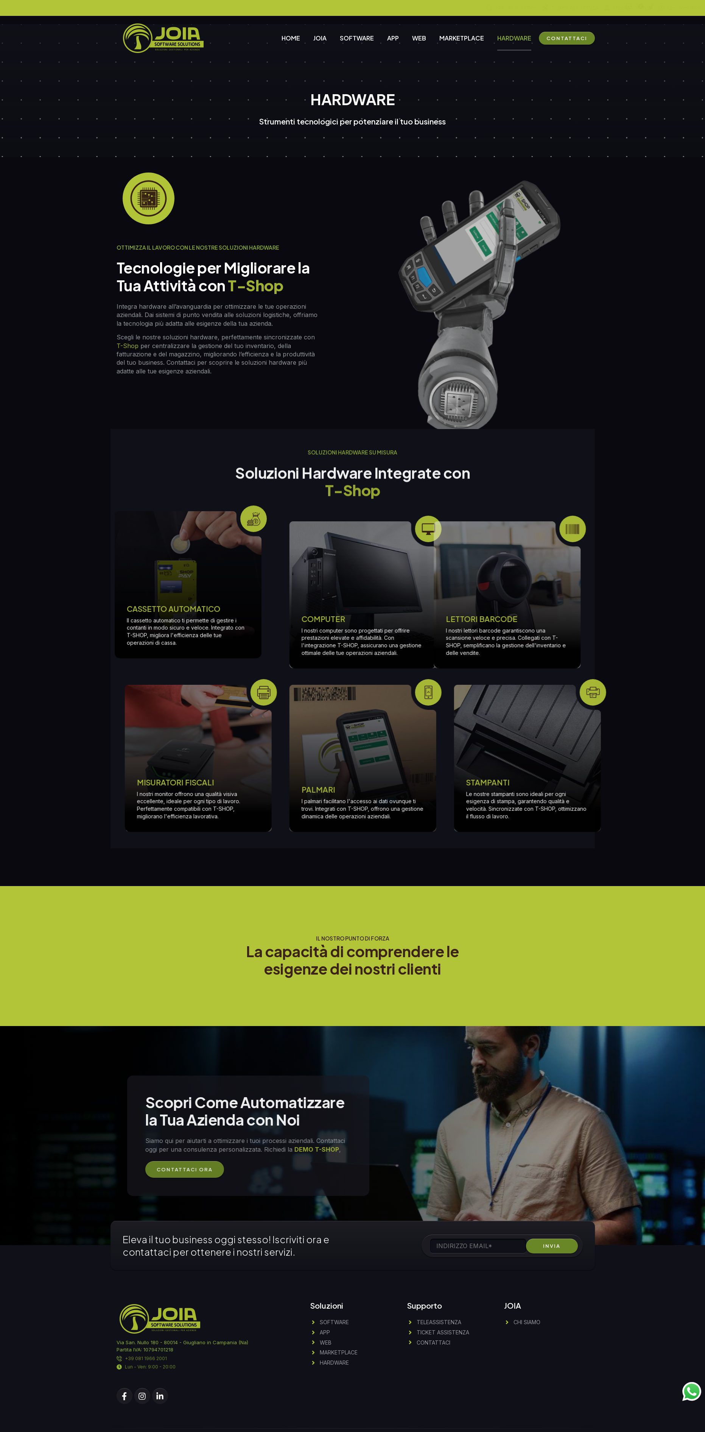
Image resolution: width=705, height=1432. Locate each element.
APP (393, 38)
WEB (419, 38)
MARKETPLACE (461, 38)
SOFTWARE (357, 38)
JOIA (320, 38)
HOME (291, 38)
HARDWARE (514, 38)
